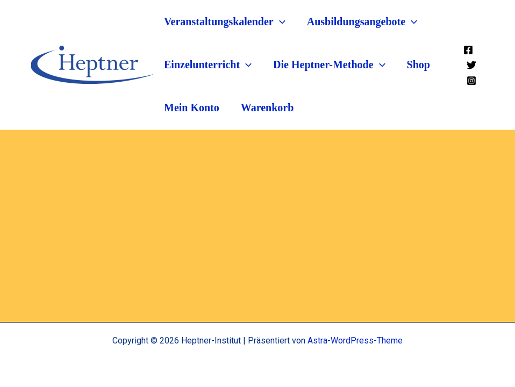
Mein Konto (191, 107)
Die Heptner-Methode (329, 64)
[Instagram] (471, 80)
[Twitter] (471, 64)
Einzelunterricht (208, 64)
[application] (279, 21)
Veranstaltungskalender (224, 21)
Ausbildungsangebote (362, 21)
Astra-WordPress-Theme (355, 340)
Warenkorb (267, 107)
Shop (418, 64)
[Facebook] (468, 49)
